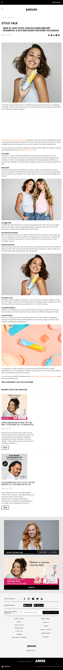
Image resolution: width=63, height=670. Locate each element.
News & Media (46, 619)
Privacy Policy (46, 629)
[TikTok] (33, 599)
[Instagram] (29, 599)
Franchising (45, 633)
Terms (46, 626)
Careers (19, 634)
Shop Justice (19, 625)
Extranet (46, 637)
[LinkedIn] (42, 599)
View (5, 448)
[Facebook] (24, 599)
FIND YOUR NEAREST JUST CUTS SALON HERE (17, 382)
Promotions (19, 628)
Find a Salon (19, 619)
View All (31, 587)
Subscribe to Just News (48, 552)
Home (3, 18)
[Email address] (33, 612)
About (19, 622)
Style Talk (11, 18)
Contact (46, 622)
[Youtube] (37, 599)
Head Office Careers (19, 637)
